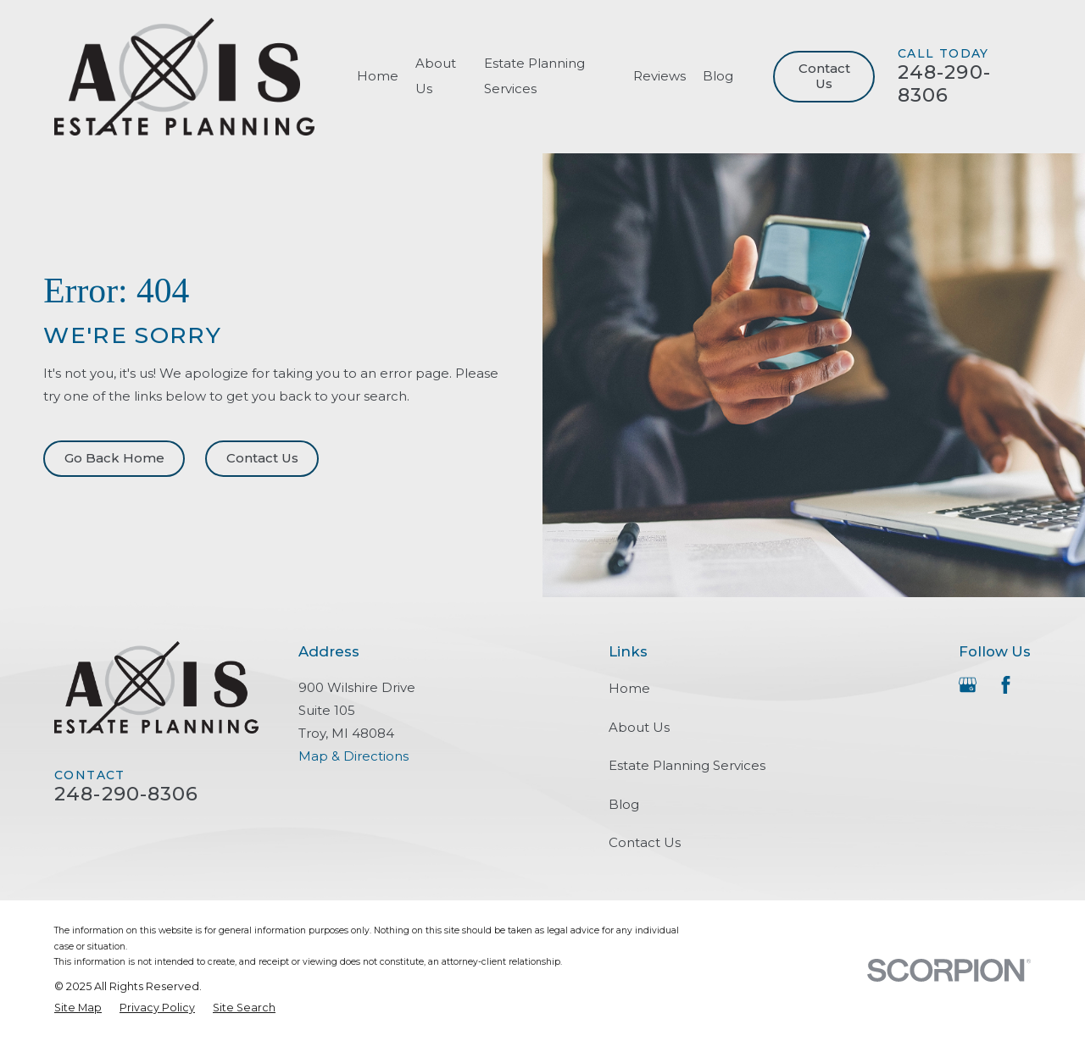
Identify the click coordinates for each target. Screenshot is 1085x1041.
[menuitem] (78, 1007)
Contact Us (824, 75)
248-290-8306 (944, 83)
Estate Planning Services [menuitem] (534, 76)
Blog (624, 804)
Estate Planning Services (687, 765)
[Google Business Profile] (967, 685)
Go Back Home (114, 458)
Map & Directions (353, 756)
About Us (639, 727)
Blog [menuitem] (718, 76)
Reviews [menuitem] (659, 76)
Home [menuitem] (377, 76)
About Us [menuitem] (435, 76)
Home (629, 688)
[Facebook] (1006, 685)
